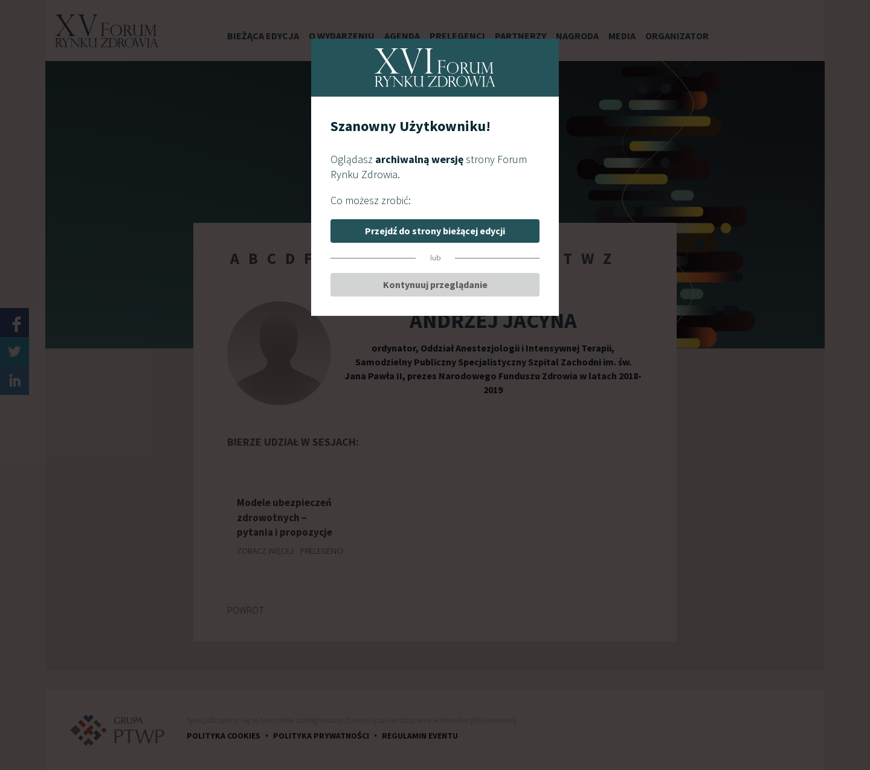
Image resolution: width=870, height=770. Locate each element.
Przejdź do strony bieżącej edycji (435, 231)
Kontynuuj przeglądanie (435, 284)
